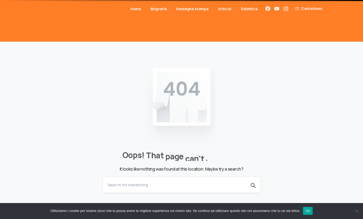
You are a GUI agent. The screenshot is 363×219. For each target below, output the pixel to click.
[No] (356, 210)
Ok (308, 211)
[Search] (174, 185)
